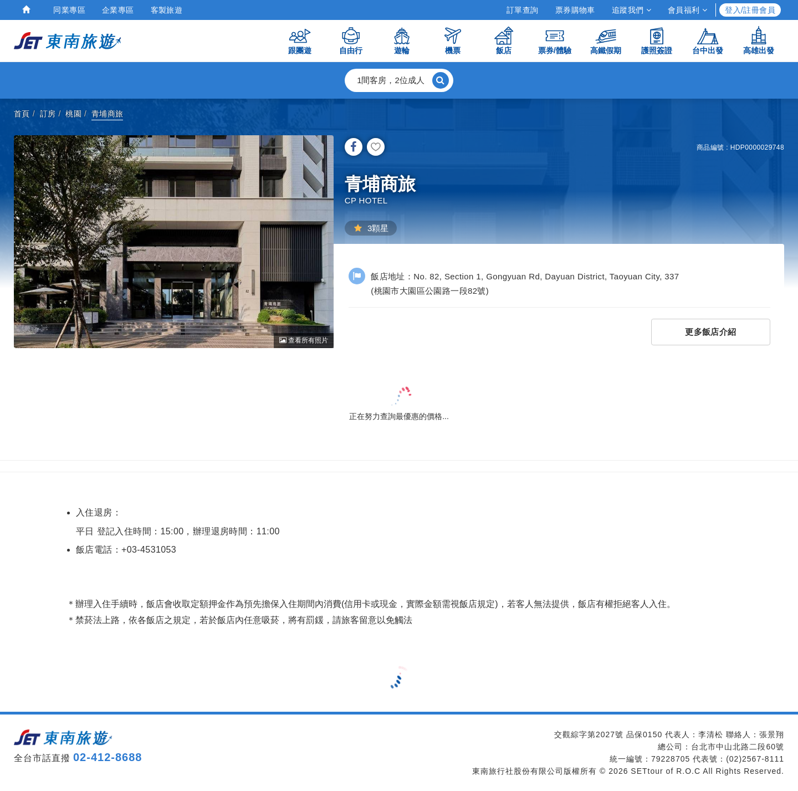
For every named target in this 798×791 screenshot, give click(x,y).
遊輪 (402, 40)
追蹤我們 (631, 10)
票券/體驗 (554, 40)
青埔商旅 (107, 113)
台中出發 (707, 40)
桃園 (73, 113)
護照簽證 (656, 40)
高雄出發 (758, 40)
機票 (453, 40)
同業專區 (69, 10)
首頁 (22, 113)
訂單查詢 (523, 10)
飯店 (504, 40)
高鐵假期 (605, 40)
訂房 (48, 113)
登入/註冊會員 (750, 10)
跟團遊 (299, 40)
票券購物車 (575, 10)
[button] (399, 80)
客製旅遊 (167, 10)
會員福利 (687, 10)
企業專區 (118, 10)
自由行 (350, 40)
